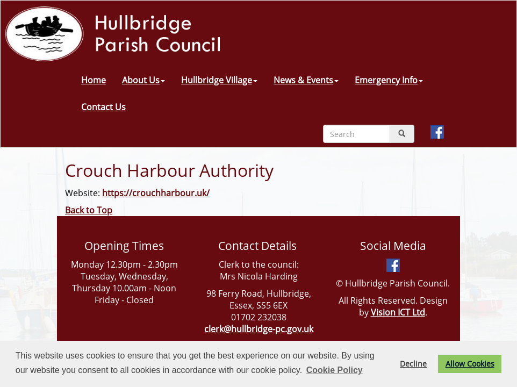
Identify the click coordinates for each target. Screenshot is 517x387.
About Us (143, 80)
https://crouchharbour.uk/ (156, 193)
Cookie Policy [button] (334, 370)
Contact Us (103, 107)
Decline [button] (413, 364)
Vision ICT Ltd (398, 312)
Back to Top (88, 210)
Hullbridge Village (219, 80)
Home (93, 80)
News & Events (306, 80)
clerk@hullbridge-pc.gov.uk (258, 329)
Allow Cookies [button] (470, 364)
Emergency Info (389, 80)
